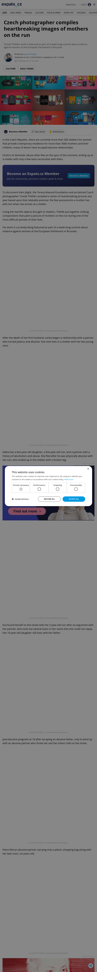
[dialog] (48, 486)
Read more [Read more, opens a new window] (69, 479)
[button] (20, 499)
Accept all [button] (73, 499)
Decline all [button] (49, 499)
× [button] (88, 469)
